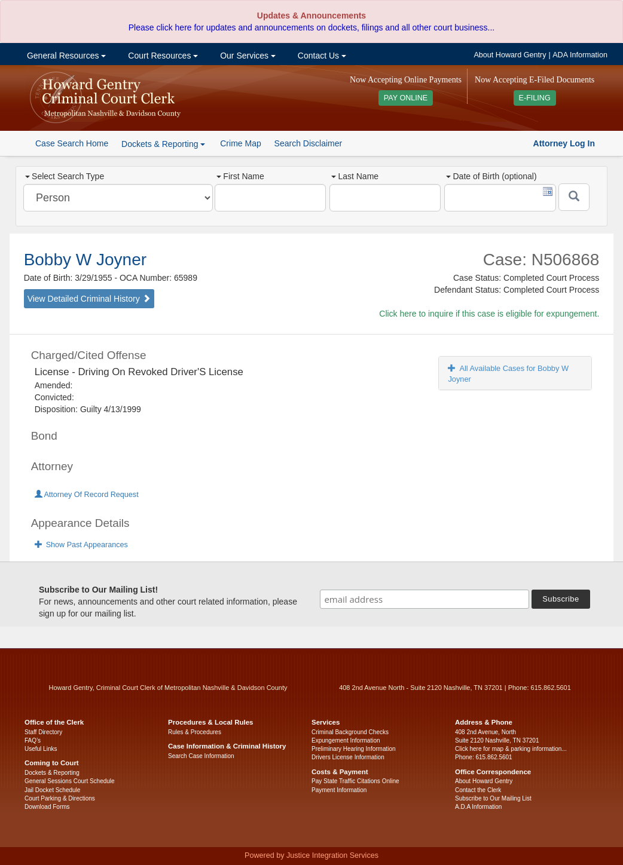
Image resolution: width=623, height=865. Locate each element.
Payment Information (339, 790)
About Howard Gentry (510, 55)
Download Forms (47, 806)
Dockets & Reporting (52, 772)
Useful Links (41, 749)
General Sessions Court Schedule (70, 781)
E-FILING (535, 98)
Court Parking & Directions (60, 798)
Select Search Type (64, 176)
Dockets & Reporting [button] (163, 144)
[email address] (424, 599)
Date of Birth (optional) (491, 176)
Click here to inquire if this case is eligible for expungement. (489, 313)
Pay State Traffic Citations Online (355, 781)
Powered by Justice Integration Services (311, 855)
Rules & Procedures (194, 732)
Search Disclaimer (308, 143)
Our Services (247, 55)
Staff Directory (43, 732)
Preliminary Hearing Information (354, 749)
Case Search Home (71, 143)
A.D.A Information (478, 806)
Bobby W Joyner (85, 259)
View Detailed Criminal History (89, 298)
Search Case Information (201, 756)
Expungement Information (346, 740)
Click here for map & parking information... (511, 749)
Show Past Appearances (81, 545)
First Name (240, 176)
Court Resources (162, 55)
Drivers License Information (348, 757)
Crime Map (240, 143)
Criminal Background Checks (350, 732)
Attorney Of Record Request (87, 494)
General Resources (65, 55)
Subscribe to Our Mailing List (493, 798)
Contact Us (320, 55)
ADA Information (579, 55)
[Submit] (574, 197)
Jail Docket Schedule (52, 790)
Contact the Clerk (478, 790)
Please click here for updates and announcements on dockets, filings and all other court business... (311, 27)
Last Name (354, 176)
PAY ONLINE (406, 98)
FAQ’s (33, 740)
